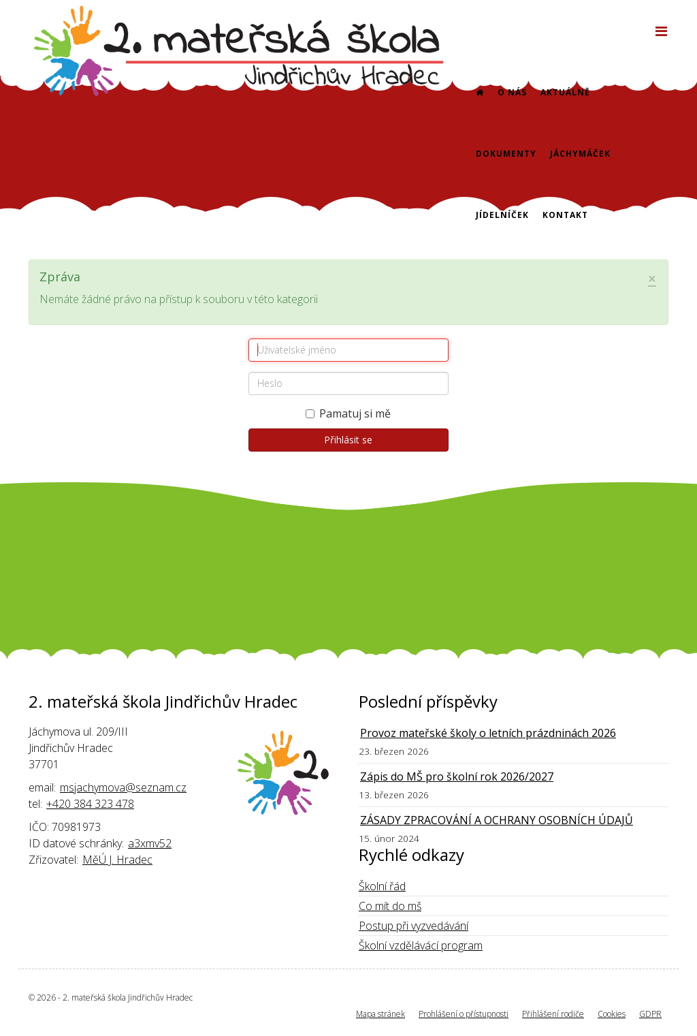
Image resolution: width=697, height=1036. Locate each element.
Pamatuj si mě (348, 413)
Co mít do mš (390, 905)
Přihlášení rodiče (553, 1014)
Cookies (612, 1014)
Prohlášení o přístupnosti (463, 1014)
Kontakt (565, 215)
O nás (512, 92)
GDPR (650, 1014)
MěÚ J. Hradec (117, 859)
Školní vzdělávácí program (421, 945)
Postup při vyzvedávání (413, 925)
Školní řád (382, 886)
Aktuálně (565, 92)
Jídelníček (502, 215)
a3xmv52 (150, 843)
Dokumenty (506, 153)
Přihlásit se (348, 439)
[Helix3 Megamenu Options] (661, 31)
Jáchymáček (580, 153)
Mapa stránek (380, 1014)
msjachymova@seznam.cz (123, 787)
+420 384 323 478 (90, 803)
